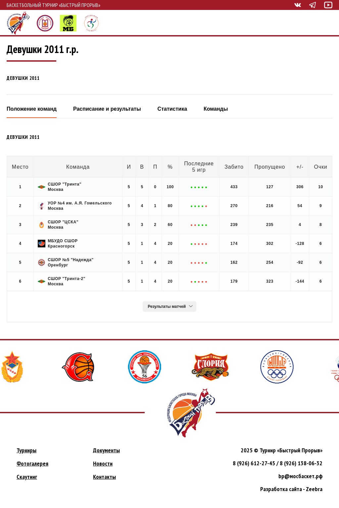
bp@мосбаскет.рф (300, 476)
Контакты (104, 476)
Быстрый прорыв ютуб (328, 5)
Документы (106, 450)
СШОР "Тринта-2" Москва (61, 281)
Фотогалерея (32, 463)
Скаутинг (27, 476)
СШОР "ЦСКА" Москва (58, 225)
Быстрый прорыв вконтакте (297, 5)
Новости (103, 463)
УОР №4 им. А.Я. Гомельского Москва (75, 206)
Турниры (26, 450)
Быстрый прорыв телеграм (312, 5)
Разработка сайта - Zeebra (291, 489)
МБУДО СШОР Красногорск (57, 244)
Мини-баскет (68, 23)
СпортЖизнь (91, 23)
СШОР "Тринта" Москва (59, 187)
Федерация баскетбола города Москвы (45, 23)
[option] (81, 366)
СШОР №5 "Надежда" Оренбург (66, 262)
